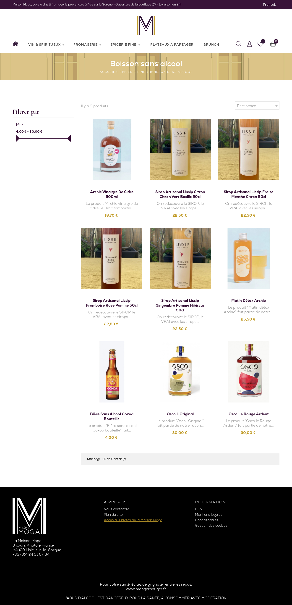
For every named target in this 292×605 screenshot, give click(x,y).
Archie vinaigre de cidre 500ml (111, 194)
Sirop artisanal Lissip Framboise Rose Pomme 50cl (112, 303)
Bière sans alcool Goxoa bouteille (111, 416)
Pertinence (258, 106)
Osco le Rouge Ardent (249, 414)
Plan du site (113, 514)
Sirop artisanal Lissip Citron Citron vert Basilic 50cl (180, 194)
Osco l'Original (180, 414)
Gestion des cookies (211, 525)
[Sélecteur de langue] (271, 4)
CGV (198, 509)
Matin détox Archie (248, 300)
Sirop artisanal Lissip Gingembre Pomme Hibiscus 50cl (180, 305)
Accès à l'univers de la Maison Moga (133, 520)
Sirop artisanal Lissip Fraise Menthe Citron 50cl (248, 194)
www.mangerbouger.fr (146, 589)
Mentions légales (208, 514)
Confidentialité (207, 520)
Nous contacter (116, 509)
